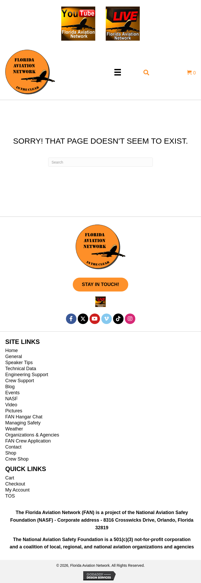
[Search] (100, 162)
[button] (100, 285)
